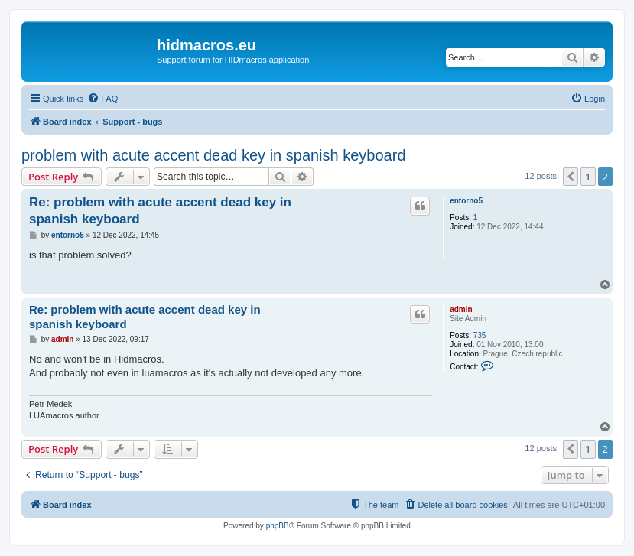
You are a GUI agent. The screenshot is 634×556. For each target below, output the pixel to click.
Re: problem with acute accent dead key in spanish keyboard (160, 210)
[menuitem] (102, 98)
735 (479, 335)
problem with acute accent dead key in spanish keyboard (213, 155)
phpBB (277, 526)
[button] (570, 176)
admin (461, 309)
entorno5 (466, 201)
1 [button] (587, 177)
